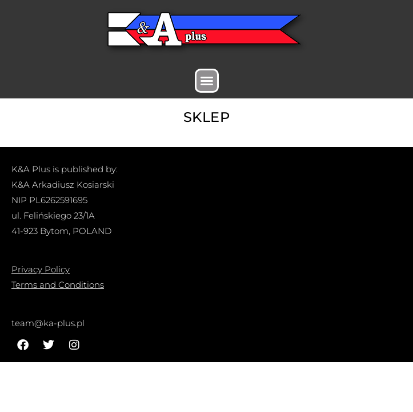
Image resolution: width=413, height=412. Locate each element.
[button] (207, 81)
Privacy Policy (40, 269)
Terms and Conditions (57, 284)
